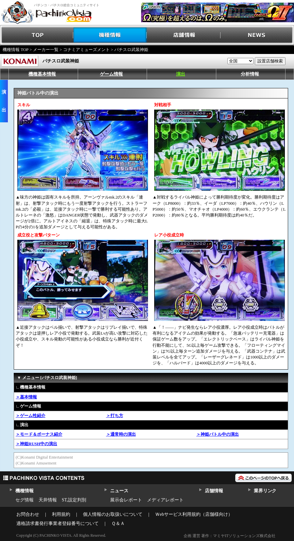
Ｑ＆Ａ (118, 523)
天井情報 (48, 499)
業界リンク (265, 490)
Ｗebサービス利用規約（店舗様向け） (194, 514)
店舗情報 (183, 35)
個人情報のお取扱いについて (112, 514)
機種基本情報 (42, 74)
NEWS (257, 35)
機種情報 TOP (15, 49)
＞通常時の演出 (121, 434)
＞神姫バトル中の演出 (217, 434)
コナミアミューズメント (86, 49)
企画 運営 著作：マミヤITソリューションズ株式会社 (229, 535)
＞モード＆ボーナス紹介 (39, 434)
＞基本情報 (26, 396)
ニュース (119, 490)
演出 (180, 74)
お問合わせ (27, 514)
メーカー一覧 (45, 49)
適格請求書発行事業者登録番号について (57, 523)
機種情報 (110, 35)
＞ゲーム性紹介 (30, 415)
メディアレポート (165, 499)
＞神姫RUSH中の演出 (36, 443)
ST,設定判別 (74, 499)
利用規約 (61, 514)
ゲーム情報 (111, 74)
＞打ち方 (114, 415)
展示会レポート (126, 499)
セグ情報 (24, 499)
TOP (37, 35)
